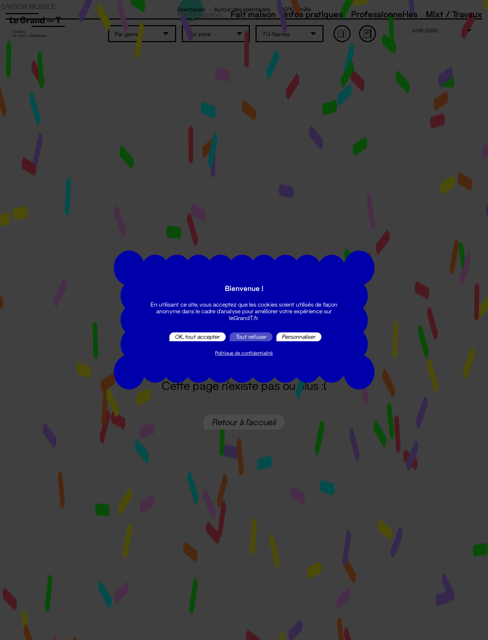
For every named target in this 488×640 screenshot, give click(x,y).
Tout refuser (251, 336)
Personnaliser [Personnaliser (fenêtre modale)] (299, 336)
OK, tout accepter (197, 336)
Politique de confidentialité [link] (244, 353)
